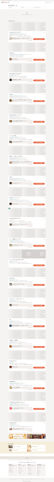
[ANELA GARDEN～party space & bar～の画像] (27, 68)
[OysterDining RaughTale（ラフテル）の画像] (27, 212)
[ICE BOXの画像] (27, 171)
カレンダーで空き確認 (39, 39)
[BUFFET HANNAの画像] (27, 272)
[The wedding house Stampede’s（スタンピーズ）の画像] (27, 396)
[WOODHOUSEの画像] (27, 47)
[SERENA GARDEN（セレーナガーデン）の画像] (27, 109)
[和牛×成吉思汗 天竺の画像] (27, 375)
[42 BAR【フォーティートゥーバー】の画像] (27, 192)
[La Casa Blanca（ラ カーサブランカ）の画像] (27, 26)
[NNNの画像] (27, 313)
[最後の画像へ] (44, 26)
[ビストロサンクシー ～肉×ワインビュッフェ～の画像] (27, 293)
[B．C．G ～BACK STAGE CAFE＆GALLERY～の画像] (27, 254)
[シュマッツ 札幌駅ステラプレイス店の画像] (27, 233)
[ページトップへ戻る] (27, 457)
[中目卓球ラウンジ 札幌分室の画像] (27, 334)
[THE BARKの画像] (27, 88)
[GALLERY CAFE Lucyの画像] (27, 355)
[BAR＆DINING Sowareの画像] (27, 417)
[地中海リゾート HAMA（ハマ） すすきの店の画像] (27, 150)
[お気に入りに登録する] (44, 32)
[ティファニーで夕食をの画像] (27, 130)
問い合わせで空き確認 (39, 245)
